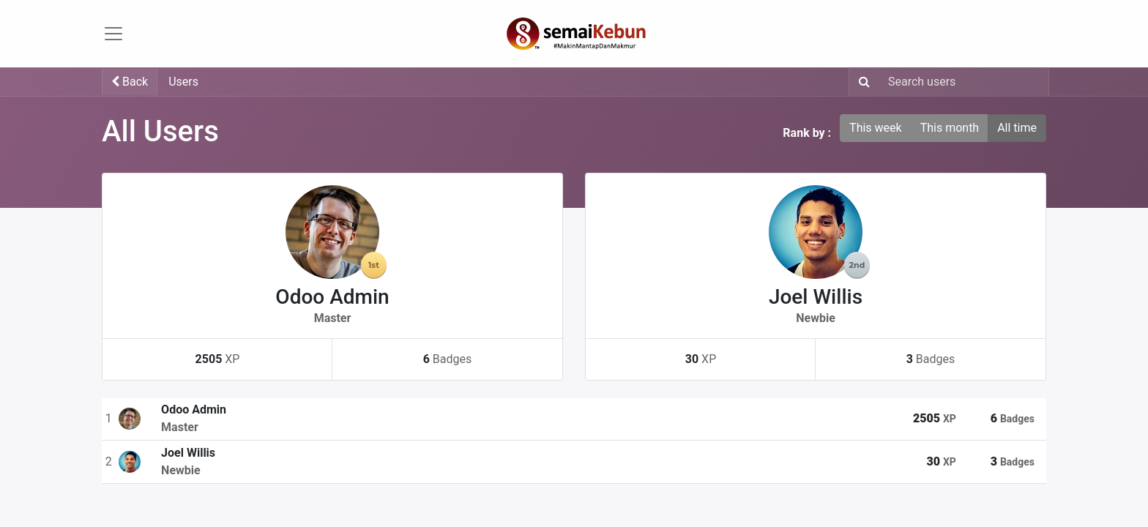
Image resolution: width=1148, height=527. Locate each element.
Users (183, 82)
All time (1017, 128)
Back (129, 82)
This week (875, 128)
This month (950, 128)
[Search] (861, 82)
